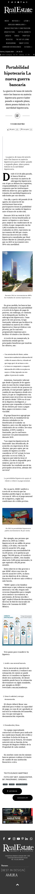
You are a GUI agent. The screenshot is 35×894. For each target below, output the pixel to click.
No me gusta (25, 129)
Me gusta (12, 129)
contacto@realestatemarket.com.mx (17, 857)
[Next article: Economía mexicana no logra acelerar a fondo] (23, 798)
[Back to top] (17, 885)
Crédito (5, 784)
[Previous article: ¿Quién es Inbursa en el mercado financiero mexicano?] (12, 791)
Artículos (11, 784)
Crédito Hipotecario (21, 784)
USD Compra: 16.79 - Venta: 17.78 (15, 55)
